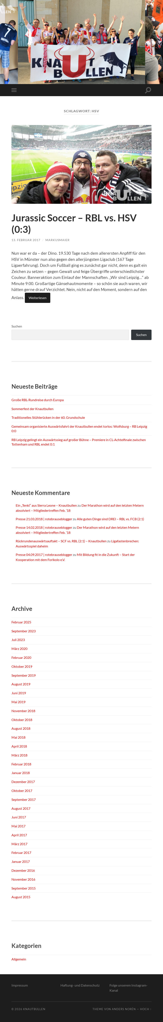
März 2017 (19, 844)
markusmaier (57, 240)
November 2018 (23, 711)
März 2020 (19, 649)
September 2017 (23, 799)
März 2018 (19, 755)
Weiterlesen (37, 298)
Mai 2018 (18, 737)
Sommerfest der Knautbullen (32, 409)
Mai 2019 (18, 702)
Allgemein (18, 959)
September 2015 (23, 888)
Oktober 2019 (21, 666)
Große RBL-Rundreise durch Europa (37, 400)
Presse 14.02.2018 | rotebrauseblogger (44, 527)
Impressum (19, 985)
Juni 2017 (18, 817)
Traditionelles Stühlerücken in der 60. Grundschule (48, 417)
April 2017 (19, 835)
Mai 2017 (18, 826)
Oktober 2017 (21, 791)
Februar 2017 (21, 852)
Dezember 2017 (23, 782)
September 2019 (23, 675)
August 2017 (20, 808)
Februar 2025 (21, 622)
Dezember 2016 (23, 870)
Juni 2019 (18, 693)
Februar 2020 (21, 657)
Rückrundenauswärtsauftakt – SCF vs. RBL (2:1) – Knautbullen (61, 541)
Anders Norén (124, 1009)
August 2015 (20, 897)
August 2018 (20, 728)
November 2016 (23, 879)
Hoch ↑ (146, 1009)
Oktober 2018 (21, 720)
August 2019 (20, 684)
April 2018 (19, 746)
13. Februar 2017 (25, 240)
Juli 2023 (18, 640)
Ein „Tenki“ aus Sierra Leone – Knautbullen (46, 505)
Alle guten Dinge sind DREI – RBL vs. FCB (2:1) (110, 519)
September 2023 (23, 631)
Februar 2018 (21, 764)
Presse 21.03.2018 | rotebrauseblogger (44, 519)
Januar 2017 (20, 861)
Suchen (16, 326)
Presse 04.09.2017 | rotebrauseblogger (44, 554)
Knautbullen (34, 1009)
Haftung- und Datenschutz (80, 985)
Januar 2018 (20, 773)
